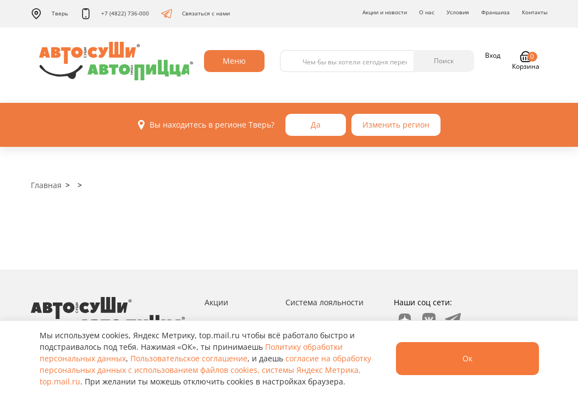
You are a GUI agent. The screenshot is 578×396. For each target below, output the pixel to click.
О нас (426, 12)
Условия (458, 12)
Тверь (49, 13)
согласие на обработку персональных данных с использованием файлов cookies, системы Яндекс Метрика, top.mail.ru (205, 370)
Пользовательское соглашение (188, 358)
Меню (234, 61)
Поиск (444, 60)
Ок (467, 358)
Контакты (535, 12)
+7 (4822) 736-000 (114, 13)
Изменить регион (396, 124)
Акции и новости (384, 12)
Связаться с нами (195, 13)
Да (316, 124)
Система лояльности (324, 302)
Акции (216, 302)
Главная (46, 185)
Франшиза (495, 12)
